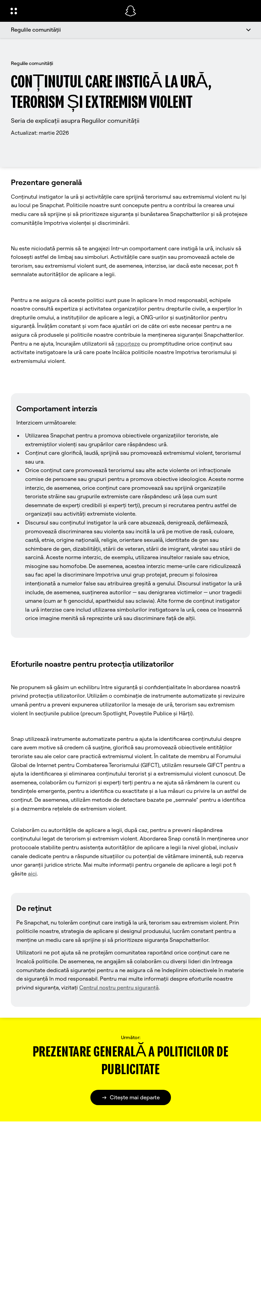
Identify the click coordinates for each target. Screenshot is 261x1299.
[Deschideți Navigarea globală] (63, 10)
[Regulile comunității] (130, 30)
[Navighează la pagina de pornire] (130, 10)
